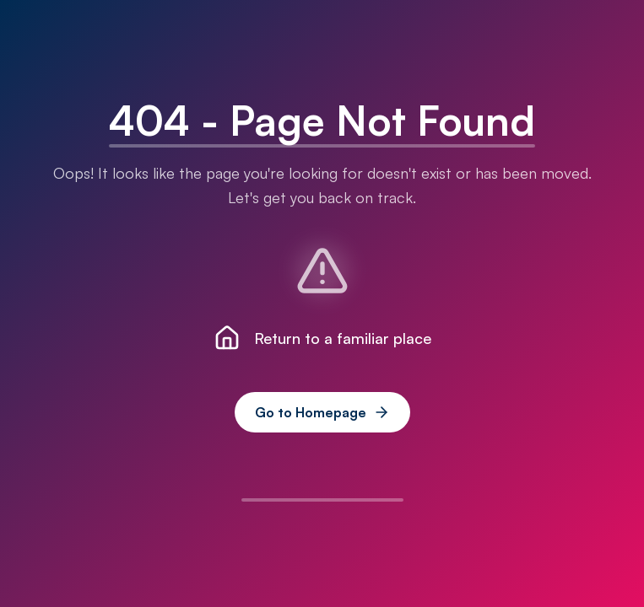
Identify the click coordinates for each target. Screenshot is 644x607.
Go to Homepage (322, 412)
